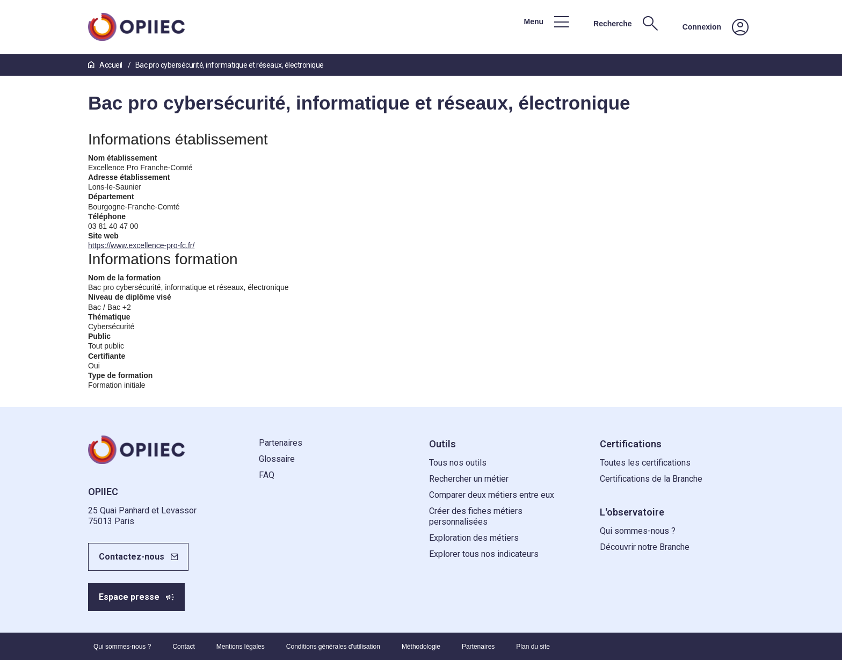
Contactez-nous (131, 557)
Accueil (106, 65)
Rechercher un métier (469, 479)
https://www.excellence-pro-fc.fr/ (141, 245)
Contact (183, 646)
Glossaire (277, 459)
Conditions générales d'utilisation (333, 646)
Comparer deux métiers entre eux (491, 495)
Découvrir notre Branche (644, 547)
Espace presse (129, 597)
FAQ (266, 475)
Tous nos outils (458, 463)
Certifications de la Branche (651, 479)
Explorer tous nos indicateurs (484, 554)
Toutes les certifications (645, 463)
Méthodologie (421, 646)
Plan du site (533, 646)
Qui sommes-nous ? (638, 531)
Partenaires (280, 443)
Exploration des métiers (474, 538)
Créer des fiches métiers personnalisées (475, 516)
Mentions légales (240, 646)
